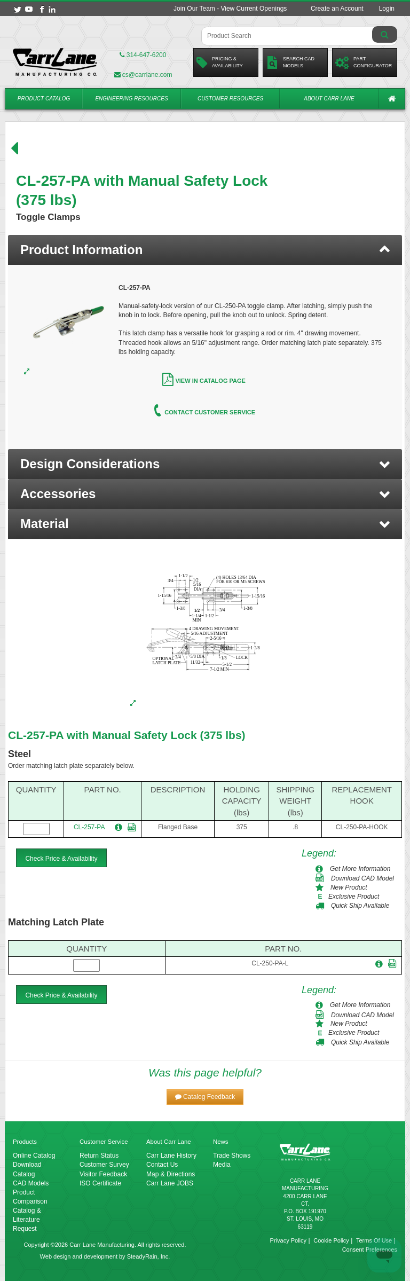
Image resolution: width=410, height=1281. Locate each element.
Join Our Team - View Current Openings (230, 8)
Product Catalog (44, 98)
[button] (205, 464)
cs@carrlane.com (143, 74)
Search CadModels (290, 62)
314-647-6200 (143, 55)
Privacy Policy (288, 1240)
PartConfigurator (363, 62)
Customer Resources (230, 98)
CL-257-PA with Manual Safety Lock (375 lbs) (127, 735)
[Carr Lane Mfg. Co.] (55, 62)
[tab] (205, 250)
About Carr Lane (329, 98)
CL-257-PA (89, 827)
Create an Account (337, 8)
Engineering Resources (131, 98)
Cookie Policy (331, 1240)
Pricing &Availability (219, 62)
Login (387, 8)
